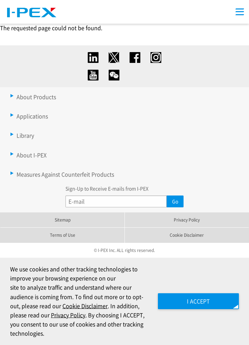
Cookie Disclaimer (187, 235)
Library (25, 135)
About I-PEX (32, 155)
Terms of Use (62, 235)
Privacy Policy (187, 220)
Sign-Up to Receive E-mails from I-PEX (106, 188)
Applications (32, 116)
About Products (36, 97)
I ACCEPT (198, 301)
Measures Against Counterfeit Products (65, 174)
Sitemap (63, 220)
